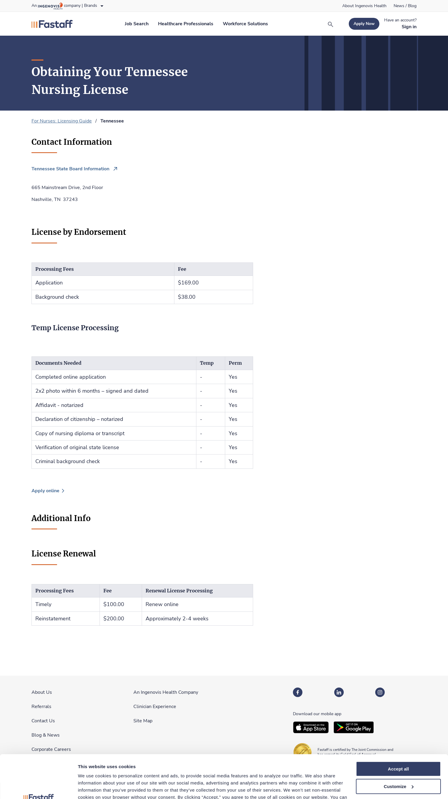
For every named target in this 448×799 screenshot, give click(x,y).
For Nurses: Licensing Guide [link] (61, 121)
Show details (91, 787)
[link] (364, 6)
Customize (399, 745)
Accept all (398, 728)
